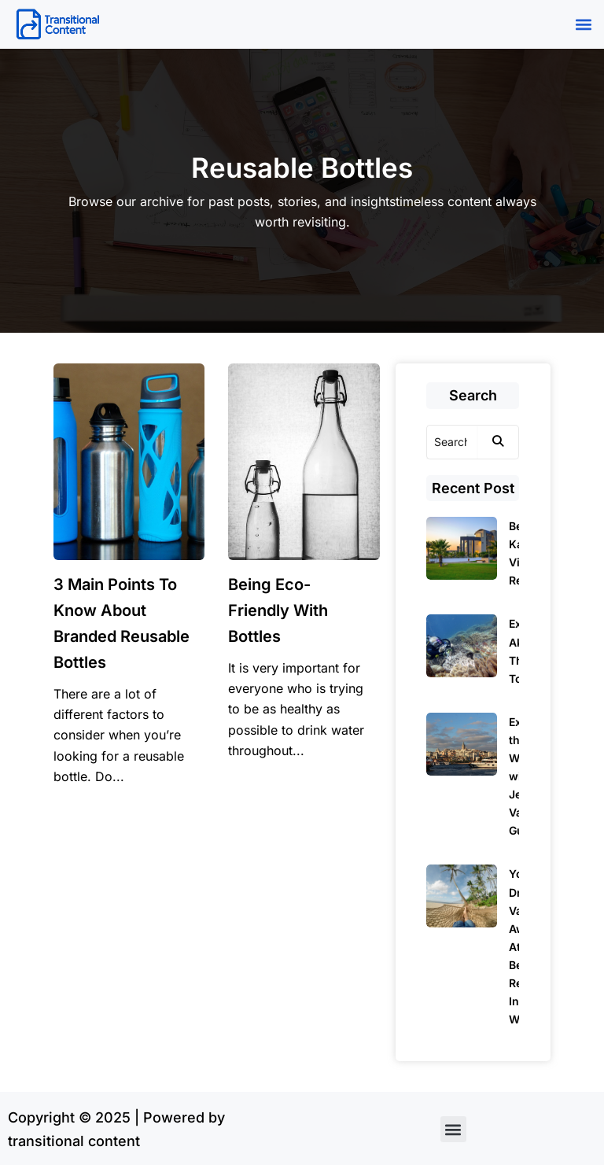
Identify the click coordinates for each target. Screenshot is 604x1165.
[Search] (452, 442)
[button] (583, 25)
